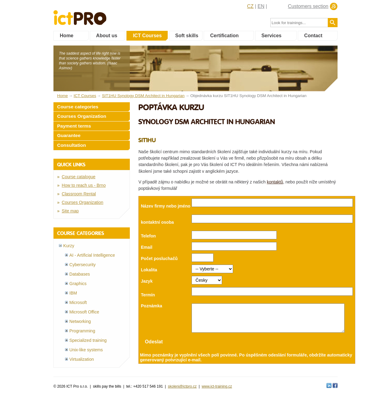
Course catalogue (78, 176)
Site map (70, 210)
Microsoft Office (84, 311)
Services (271, 35)
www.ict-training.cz (217, 386)
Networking (80, 321)
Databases (79, 274)
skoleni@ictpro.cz (182, 386)
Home (66, 35)
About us (106, 35)
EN (261, 6)
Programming (82, 330)
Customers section (308, 6)
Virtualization (81, 359)
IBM (73, 293)
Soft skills (187, 35)
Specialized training (88, 340)
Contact (313, 35)
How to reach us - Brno (84, 185)
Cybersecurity (82, 264)
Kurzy (68, 245)
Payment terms (74, 125)
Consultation (71, 145)
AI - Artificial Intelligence (92, 255)
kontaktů (275, 181)
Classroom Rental (79, 193)
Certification (224, 35)
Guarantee (69, 135)
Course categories (77, 106)
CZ (250, 6)
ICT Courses (147, 35)
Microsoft (78, 302)
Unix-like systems (86, 349)
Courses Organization (81, 116)
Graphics (77, 283)
